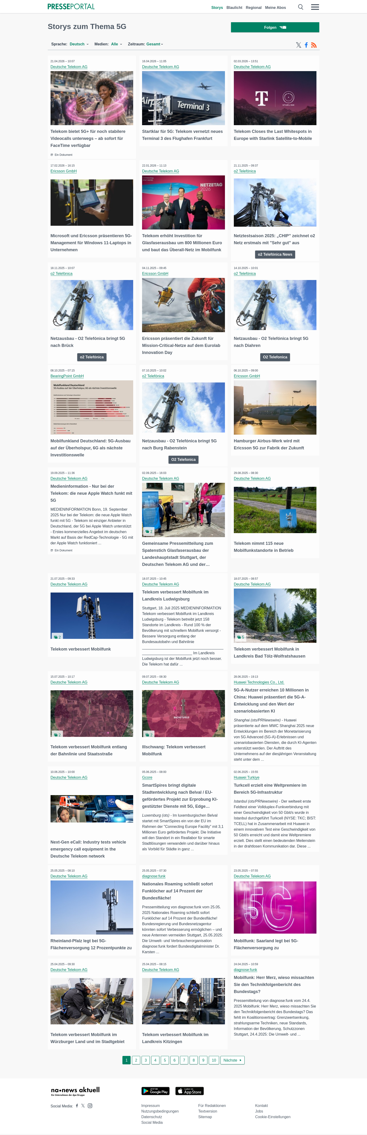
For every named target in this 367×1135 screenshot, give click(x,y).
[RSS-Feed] (314, 46)
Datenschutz (151, 1118)
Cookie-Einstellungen (272, 1118)
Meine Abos (275, 8)
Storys (217, 8)
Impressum (150, 1107)
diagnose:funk (154, 874)
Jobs (259, 1112)
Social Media (152, 1124)
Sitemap (205, 1118)
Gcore (148, 776)
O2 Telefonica (275, 356)
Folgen (275, 28)
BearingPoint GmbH (67, 375)
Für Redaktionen (212, 1107)
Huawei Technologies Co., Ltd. (260, 680)
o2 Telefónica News (275, 254)
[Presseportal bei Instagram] (88, 1107)
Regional (254, 8)
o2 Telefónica (246, 172)
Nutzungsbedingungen (160, 1112)
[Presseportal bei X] (81, 1107)
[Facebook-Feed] (306, 46)
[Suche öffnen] (301, 7)
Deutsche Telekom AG (69, 68)
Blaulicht (234, 8)
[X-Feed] (299, 46)
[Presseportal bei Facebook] (75, 1107)
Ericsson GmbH (64, 172)
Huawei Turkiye (247, 776)
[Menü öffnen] (315, 7)
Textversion (207, 1112)
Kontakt (261, 1107)
